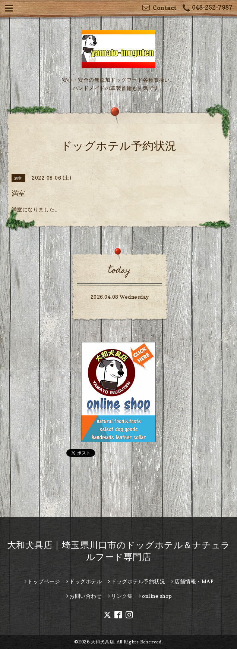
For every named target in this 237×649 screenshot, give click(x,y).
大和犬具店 (102, 642)
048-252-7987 (208, 8)
